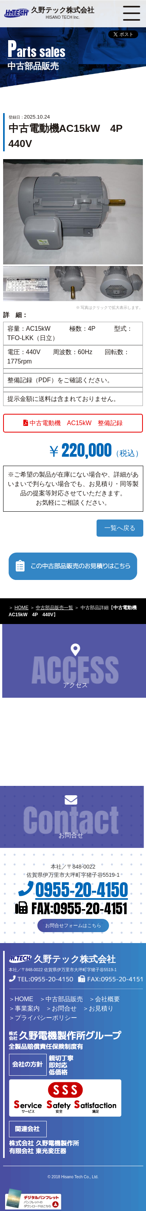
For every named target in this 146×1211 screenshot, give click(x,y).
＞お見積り (98, 1008)
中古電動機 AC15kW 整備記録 (73, 423)
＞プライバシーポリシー (43, 1017)
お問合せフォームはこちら (73, 925)
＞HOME (21, 999)
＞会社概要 (104, 999)
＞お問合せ (61, 1008)
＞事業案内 (24, 1008)
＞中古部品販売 (61, 999)
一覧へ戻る (119, 528)
